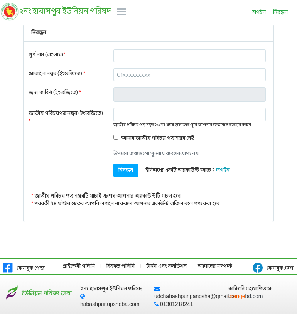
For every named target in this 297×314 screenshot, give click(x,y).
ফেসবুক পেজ (24, 268)
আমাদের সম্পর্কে (215, 266)
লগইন (259, 12)
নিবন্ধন (280, 12)
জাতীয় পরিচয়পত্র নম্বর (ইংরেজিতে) (66, 117)
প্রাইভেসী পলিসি (79, 266)
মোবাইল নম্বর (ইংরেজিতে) (57, 73)
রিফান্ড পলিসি (120, 266)
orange (245, 296)
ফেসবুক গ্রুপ (273, 268)
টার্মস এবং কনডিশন (166, 266)
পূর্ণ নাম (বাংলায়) (47, 55)
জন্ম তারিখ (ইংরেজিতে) (55, 92)
